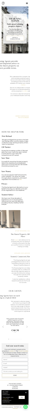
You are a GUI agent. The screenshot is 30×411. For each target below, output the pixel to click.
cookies (6, 399)
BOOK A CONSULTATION (15, 38)
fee (21, 179)
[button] (26, 3)
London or (12, 351)
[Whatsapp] (25, 407)
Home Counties (23, 351)
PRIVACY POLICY (20, 407)
